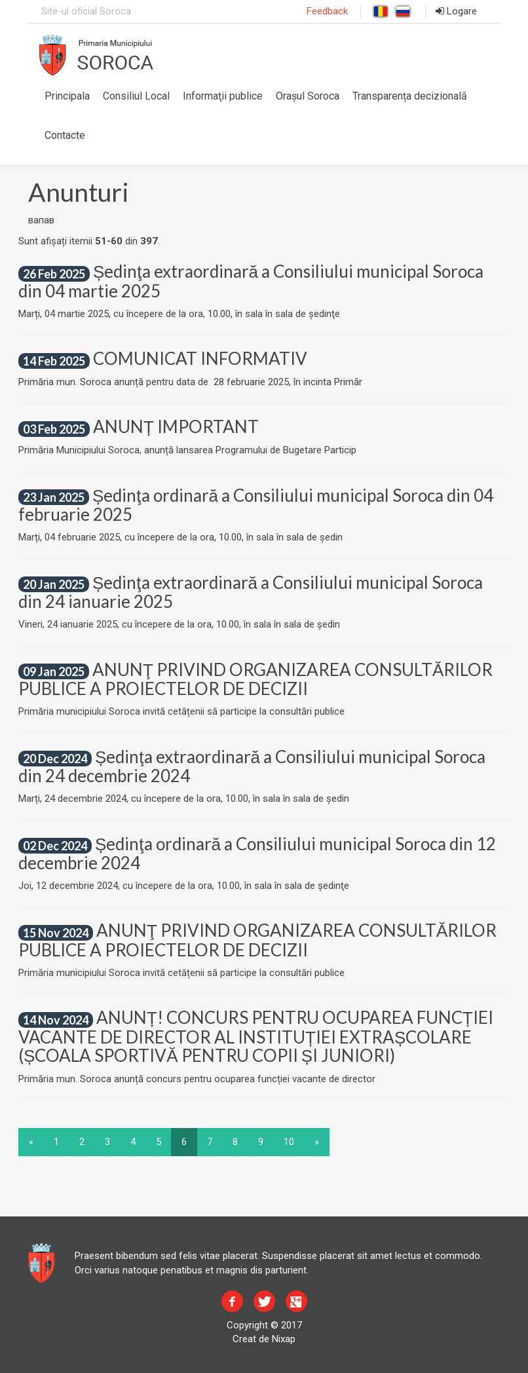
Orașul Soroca (307, 96)
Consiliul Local (136, 96)
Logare (456, 11)
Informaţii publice (223, 96)
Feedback (327, 11)
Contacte (65, 135)
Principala (67, 96)
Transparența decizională (409, 96)
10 (289, 1142)
